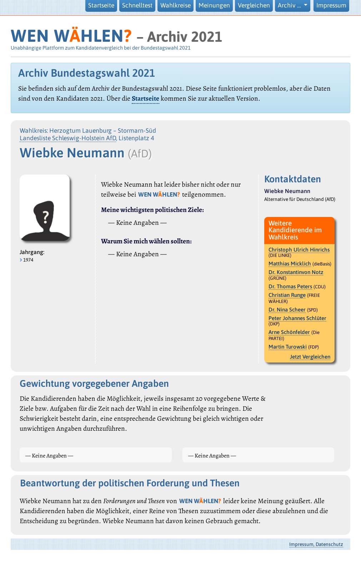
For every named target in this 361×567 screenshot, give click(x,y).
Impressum (331, 5)
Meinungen (214, 5)
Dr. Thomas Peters (290, 286)
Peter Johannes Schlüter (297, 318)
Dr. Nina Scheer (287, 310)
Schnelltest (137, 5)
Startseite (101, 5)
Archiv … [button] (290, 5)
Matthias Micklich (290, 263)
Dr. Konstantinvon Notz (296, 272)
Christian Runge (287, 295)
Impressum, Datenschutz (316, 544)
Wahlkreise (175, 5)
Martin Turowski (288, 347)
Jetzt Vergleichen (310, 357)
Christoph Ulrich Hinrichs (299, 250)
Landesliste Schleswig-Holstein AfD (68, 138)
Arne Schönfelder (289, 332)
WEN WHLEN (71, 35)
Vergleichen (254, 5)
